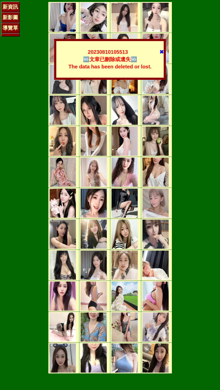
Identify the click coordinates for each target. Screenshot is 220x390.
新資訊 (10, 7)
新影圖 (10, 17)
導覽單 (10, 28)
